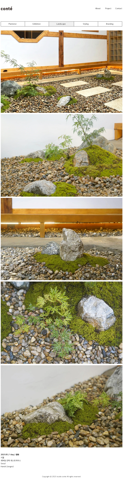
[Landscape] (61, 23)
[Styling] (86, 23)
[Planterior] (13, 23)
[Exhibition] (37, 23)
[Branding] (110, 23)
